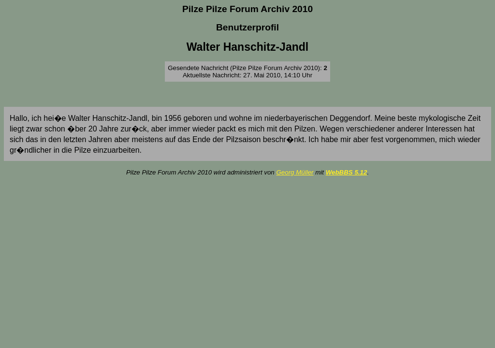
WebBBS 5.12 (346, 172)
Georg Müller (294, 172)
